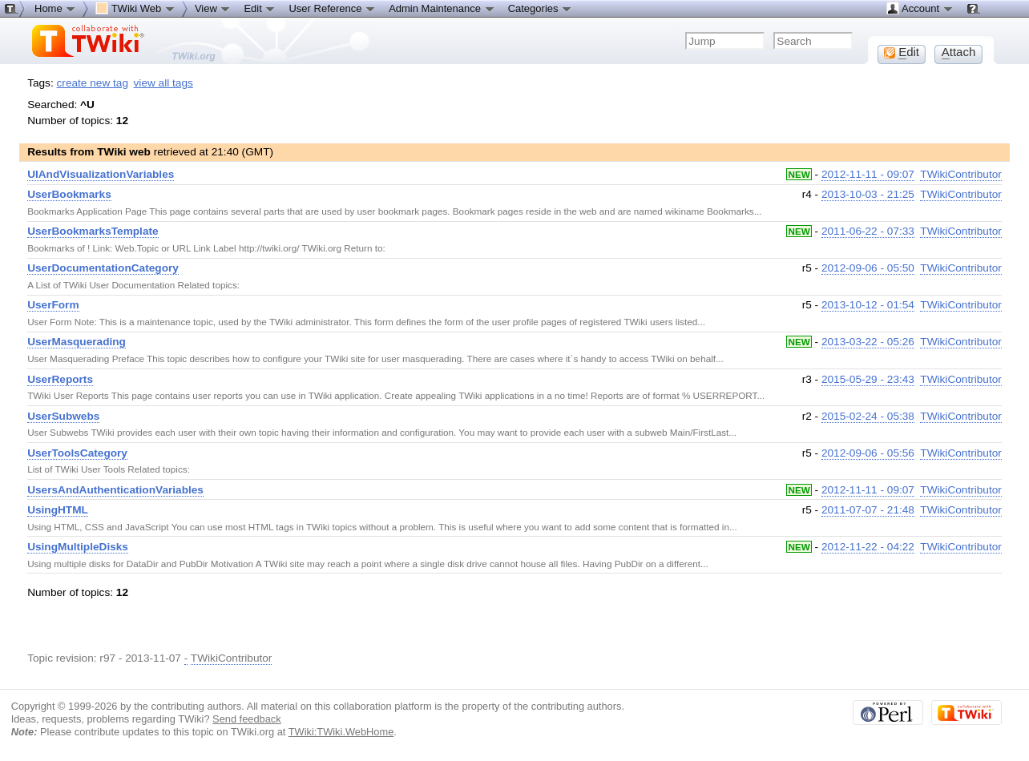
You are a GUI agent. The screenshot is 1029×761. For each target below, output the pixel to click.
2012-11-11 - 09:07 (867, 174)
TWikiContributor (961, 174)
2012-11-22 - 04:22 (867, 547)
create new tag (92, 83)
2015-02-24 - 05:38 (867, 416)
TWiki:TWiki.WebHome (341, 732)
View (213, 8)
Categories (540, 8)
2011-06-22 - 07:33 (867, 231)
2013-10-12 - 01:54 (867, 305)
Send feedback (246, 719)
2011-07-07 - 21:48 (867, 510)
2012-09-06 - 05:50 (867, 268)
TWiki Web (135, 8)
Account (919, 8)
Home (55, 8)
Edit (260, 8)
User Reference (332, 8)
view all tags (163, 83)
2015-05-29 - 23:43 (867, 379)
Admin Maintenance (442, 8)
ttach (959, 52)
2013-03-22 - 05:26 (867, 342)
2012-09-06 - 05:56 (867, 453)
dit (901, 52)
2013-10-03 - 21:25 (867, 194)
